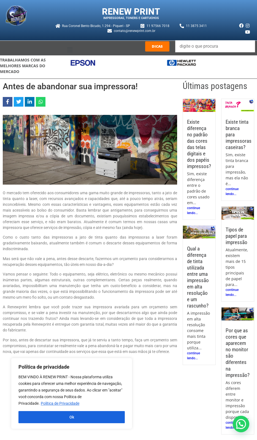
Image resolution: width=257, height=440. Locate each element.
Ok (71, 417)
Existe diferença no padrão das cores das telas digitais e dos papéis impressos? (199, 144)
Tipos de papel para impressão (236, 235)
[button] (69, 50)
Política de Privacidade (60, 403)
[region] (71, 393)
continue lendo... (193, 210)
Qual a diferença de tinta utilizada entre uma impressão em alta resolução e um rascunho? (198, 277)
